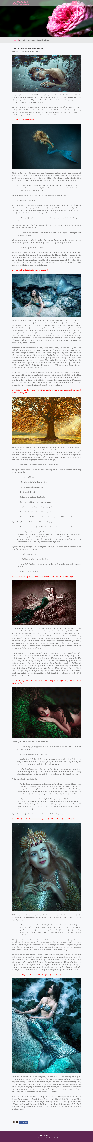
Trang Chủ (15, 40)
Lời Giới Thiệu (40, 1138)
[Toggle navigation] (79, 3)
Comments (38, 51)
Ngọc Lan (28, 51)
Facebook (23, 1122)
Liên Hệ (55, 1138)
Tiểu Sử (48, 1138)
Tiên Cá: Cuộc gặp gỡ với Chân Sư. (27, 48)
